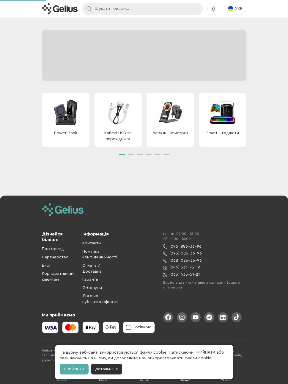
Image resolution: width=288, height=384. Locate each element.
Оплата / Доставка (92, 268)
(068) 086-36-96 (182, 260)
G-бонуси (92, 288)
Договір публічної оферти (100, 299)
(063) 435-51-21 (181, 274)
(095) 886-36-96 (182, 246)
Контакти (91, 243)
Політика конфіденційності (99, 254)
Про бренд (53, 249)
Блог (46, 265)
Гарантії (90, 279)
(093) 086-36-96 (182, 253)
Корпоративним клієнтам (58, 276)
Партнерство (55, 257)
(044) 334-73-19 (181, 267)
